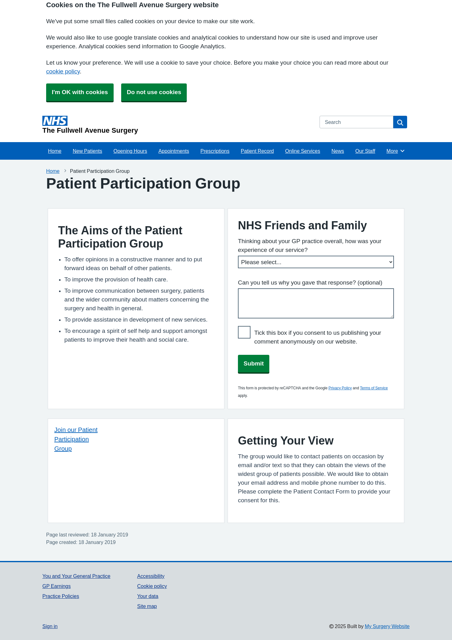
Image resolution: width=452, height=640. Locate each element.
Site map (147, 606)
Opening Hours (130, 150)
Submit (254, 363)
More (395, 151)
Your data (147, 596)
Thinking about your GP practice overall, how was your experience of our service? (309, 245)
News (337, 150)
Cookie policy (152, 586)
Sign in (49, 626)
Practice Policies (60, 596)
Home (55, 150)
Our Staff (365, 150)
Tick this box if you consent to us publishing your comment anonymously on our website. (317, 337)
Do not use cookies (154, 92)
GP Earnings (56, 586)
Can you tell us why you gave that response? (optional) (310, 282)
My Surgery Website (387, 626)
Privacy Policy (340, 388)
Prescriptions (215, 150)
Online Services (302, 150)
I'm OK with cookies (80, 92)
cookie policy (63, 71)
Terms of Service (374, 388)
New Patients (87, 150)
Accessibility (150, 576)
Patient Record (257, 150)
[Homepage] (177, 125)
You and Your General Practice (76, 576)
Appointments (174, 150)
